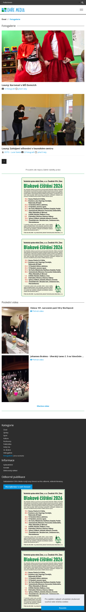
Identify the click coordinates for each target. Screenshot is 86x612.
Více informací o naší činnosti (17, 487)
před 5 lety (22, 89)
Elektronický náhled (10, 470)
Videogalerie (7, 453)
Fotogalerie (15, 19)
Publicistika (7, 444)
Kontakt (6, 468)
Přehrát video (37, 311)
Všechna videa (43, 406)
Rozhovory (7, 441)
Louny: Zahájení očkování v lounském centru (27, 148)
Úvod (4, 19)
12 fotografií (9, 89)
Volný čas (6, 447)
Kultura (6, 438)
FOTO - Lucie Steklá (12, 152)
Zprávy (5, 433)
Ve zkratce (7, 450)
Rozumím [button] (62, 608)
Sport (5, 435)
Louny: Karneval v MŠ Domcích (19, 85)
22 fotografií (29, 152)
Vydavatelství (8, 465)
